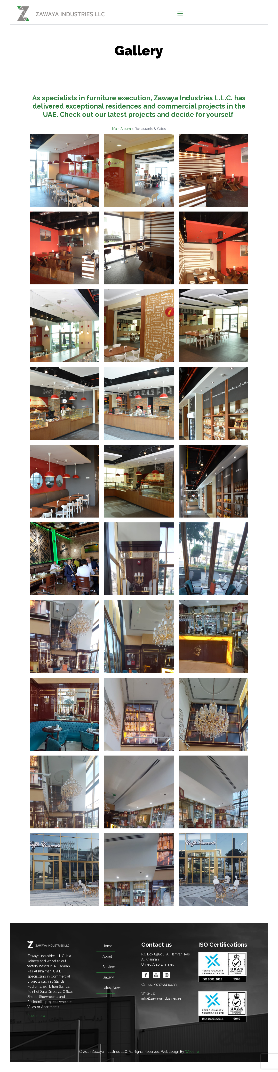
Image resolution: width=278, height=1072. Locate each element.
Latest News (112, 988)
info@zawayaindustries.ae (161, 998)
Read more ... (37, 1016)
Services (109, 967)
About (107, 956)
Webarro (192, 1052)
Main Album (121, 129)
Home (107, 946)
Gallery (108, 977)
